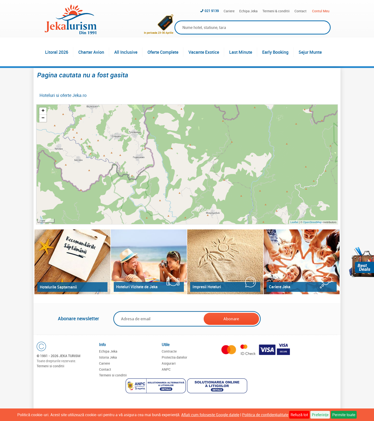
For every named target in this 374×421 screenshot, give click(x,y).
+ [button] (43, 111)
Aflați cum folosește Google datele (210, 414)
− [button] (43, 118)
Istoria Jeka (108, 357)
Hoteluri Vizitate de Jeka (137, 286)
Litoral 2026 (56, 52)
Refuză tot (299, 414)
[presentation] (298, 319)
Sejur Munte (310, 52)
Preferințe (320, 414)
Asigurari (169, 363)
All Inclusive (125, 52)
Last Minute (240, 52)
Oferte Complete (162, 52)
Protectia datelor (174, 357)
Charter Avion (91, 52)
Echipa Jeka (248, 11)
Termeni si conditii (50, 366)
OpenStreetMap (313, 222)
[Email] (159, 319)
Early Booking (275, 52)
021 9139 (212, 11)
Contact (300, 11)
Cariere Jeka (279, 286)
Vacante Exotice (203, 52)
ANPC (166, 369)
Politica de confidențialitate (265, 414)
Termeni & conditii (276, 11)
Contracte (169, 351)
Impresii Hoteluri (207, 286)
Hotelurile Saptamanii (58, 287)
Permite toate (343, 414)
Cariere (229, 11)
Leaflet (294, 222)
